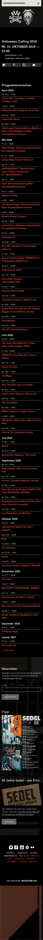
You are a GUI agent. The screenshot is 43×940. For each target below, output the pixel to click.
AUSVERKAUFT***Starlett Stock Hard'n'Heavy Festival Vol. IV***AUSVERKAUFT (18, 171)
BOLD (5, 446)
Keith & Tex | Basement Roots (17, 432)
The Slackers (8, 547)
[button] (6, 65)
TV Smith (6, 579)
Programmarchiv (8, 650)
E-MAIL (9, 858)
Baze (4, 538)
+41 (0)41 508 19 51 (31, 856)
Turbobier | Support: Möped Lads (19, 299)
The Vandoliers (10, 402)
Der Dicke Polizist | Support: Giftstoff (21, 565)
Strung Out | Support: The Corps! (19, 454)
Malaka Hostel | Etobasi (14, 216)
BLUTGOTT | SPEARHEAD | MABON (20, 588)
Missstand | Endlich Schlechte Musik (21, 606)
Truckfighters (9, 320)
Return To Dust (9, 367)
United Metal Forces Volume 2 (17, 159)
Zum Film (9, 821)
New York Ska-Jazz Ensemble (17, 384)
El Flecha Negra (10, 631)
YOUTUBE (23, 861)
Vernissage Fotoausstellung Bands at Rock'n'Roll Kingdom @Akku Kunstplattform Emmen (21, 131)
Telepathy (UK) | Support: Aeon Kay (20, 110)
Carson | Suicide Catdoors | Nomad (20, 480)
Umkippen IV (8, 237)
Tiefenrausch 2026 (11, 270)
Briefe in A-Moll (10, 195)
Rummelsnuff (9, 645)
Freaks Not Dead (10, 119)
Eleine (5, 556)
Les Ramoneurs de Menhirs (16, 513)
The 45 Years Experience (15, 329)
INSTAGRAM (12, 861)
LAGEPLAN (19, 858)
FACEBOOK (30, 858)
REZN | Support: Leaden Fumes (18, 411)
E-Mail (4, 685)
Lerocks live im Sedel (13, 290)
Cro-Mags (7, 375)
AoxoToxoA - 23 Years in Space (18, 597)
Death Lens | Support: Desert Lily (19, 393)
